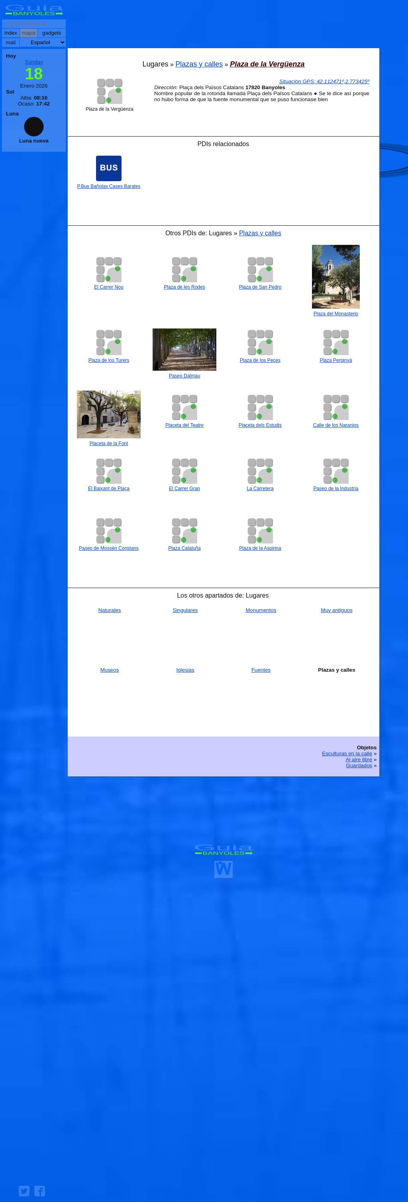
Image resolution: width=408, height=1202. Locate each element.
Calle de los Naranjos (336, 425)
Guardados (359, 765)
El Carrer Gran (184, 488)
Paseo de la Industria (336, 488)
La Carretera (260, 488)
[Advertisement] (223, 26)
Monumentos (260, 610)
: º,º (324, 81)
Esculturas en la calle (347, 753)
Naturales (109, 610)
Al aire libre (359, 759)
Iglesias (185, 670)
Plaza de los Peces (260, 360)
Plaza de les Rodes (184, 287)
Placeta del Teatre (184, 425)
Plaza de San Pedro (260, 287)
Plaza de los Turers (108, 360)
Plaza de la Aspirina (260, 548)
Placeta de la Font (109, 443)
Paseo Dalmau (184, 376)
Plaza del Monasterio (336, 314)
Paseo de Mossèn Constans (109, 548)
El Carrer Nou (108, 287)
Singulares (185, 610)
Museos (109, 670)
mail (11, 42)
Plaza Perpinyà (336, 360)
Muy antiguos (336, 610)
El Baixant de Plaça (108, 488)
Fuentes (261, 670)
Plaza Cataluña (184, 548)
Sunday (34, 62)
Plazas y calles (199, 64)
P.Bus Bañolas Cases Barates (108, 186)
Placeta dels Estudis (260, 425)
